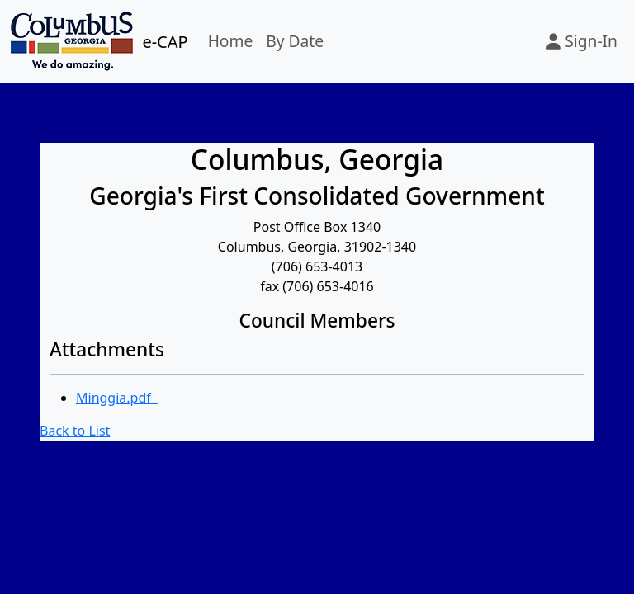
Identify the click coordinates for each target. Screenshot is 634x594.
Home (230, 41)
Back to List (75, 431)
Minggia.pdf (117, 398)
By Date (295, 41)
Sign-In (581, 41)
